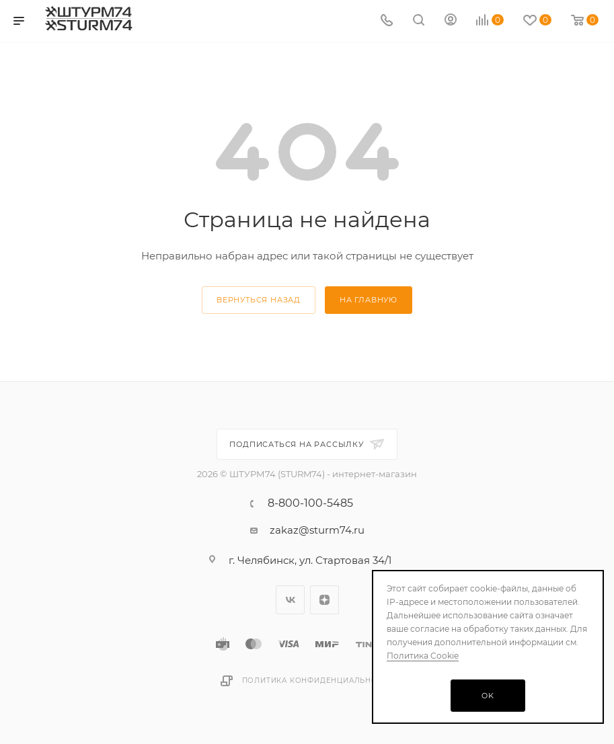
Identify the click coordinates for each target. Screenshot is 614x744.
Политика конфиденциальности (318, 680)
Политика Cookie (423, 656)
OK (488, 695)
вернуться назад (259, 299)
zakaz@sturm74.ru (317, 530)
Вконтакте (290, 599)
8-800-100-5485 (310, 503)
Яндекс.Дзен (324, 599)
